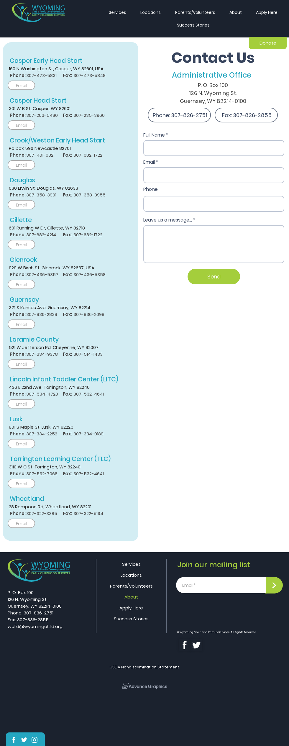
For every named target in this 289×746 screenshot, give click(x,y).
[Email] (21, 85)
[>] (274, 585)
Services (131, 564)
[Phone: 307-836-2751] (179, 115)
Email (149, 162)
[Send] (214, 276)
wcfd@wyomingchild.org (35, 626)
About (131, 597)
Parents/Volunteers (131, 586)
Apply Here (131, 608)
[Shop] (14, 739)
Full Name (154, 135)
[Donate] (268, 43)
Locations (131, 575)
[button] (266, 12)
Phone (150, 189)
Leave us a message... (167, 220)
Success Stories (131, 619)
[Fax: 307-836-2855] (246, 115)
